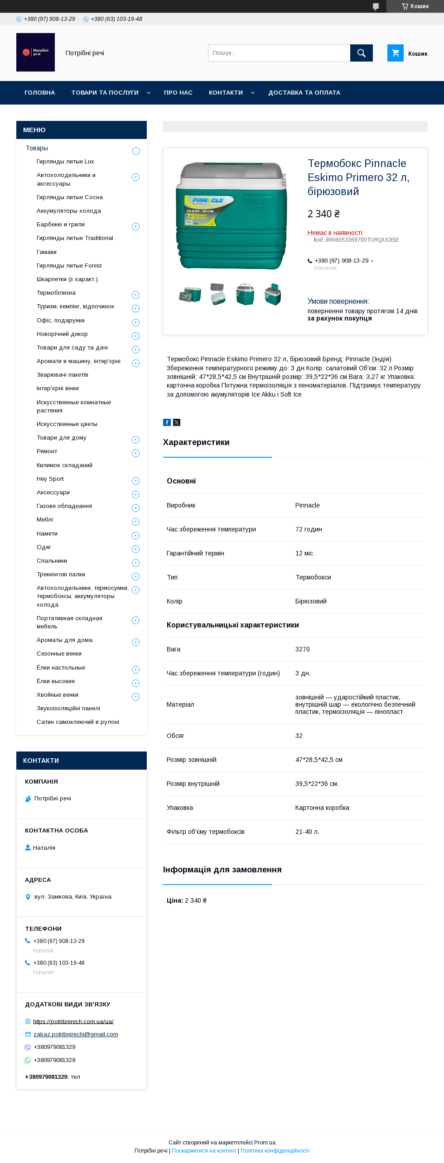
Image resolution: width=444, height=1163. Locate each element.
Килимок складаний (64, 465)
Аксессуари (53, 492)
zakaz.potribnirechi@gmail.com (76, 1034)
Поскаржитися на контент (204, 1151)
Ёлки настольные (61, 667)
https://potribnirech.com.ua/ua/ (73, 1021)
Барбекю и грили (61, 224)
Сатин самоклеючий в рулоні (78, 721)
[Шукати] (361, 53)
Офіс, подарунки (61, 320)
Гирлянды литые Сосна (70, 197)
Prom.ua (264, 1142)
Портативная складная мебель (69, 622)
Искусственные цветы (67, 424)
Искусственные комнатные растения (74, 406)
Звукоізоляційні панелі (68, 708)
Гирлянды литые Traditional (75, 238)
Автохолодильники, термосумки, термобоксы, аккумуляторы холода (83, 596)
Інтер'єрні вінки (58, 388)
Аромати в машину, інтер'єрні (79, 361)
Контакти (226, 92)
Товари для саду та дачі (72, 347)
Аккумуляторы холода (69, 210)
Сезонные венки (59, 653)
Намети (47, 533)
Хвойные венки (57, 694)
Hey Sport (50, 478)
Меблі (45, 519)
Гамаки (47, 252)
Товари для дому (62, 437)
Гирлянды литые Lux (65, 161)
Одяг (44, 547)
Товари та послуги (105, 92)
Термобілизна (56, 292)
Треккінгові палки (61, 574)
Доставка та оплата (304, 92)
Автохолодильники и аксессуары (66, 179)
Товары (36, 148)
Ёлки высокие (56, 681)
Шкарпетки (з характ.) (67, 279)
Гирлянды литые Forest (69, 265)
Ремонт (47, 451)
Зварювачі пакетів (62, 374)
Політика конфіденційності (275, 1151)
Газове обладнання (64, 506)
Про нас (178, 92)
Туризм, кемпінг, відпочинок (75, 306)
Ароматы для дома (64, 640)
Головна (39, 92)
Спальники (52, 560)
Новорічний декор (62, 333)
